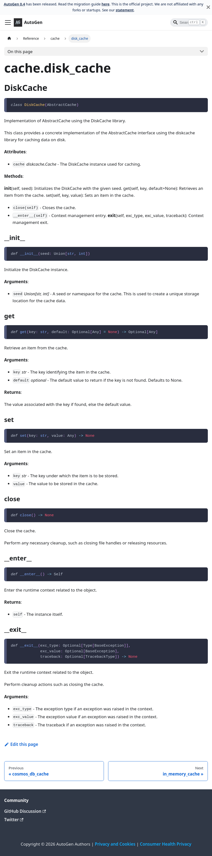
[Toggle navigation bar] (8, 22)
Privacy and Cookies (115, 844)
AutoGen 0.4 (14, 4)
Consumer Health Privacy (165, 844)
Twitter (13, 819)
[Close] (208, 7)
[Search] (189, 22)
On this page (20, 51)
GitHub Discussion (25, 811)
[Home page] (9, 38)
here (106, 4)
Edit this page (21, 744)
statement (125, 10)
